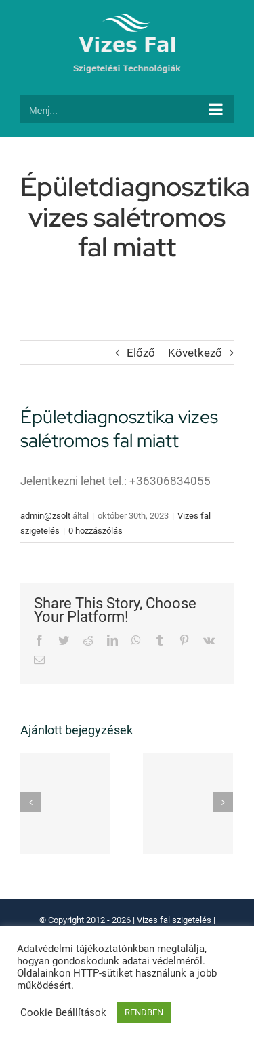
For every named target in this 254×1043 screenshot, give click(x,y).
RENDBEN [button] (144, 1012)
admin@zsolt (45, 516)
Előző (141, 352)
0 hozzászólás (95, 531)
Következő (195, 352)
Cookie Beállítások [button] (63, 1012)
